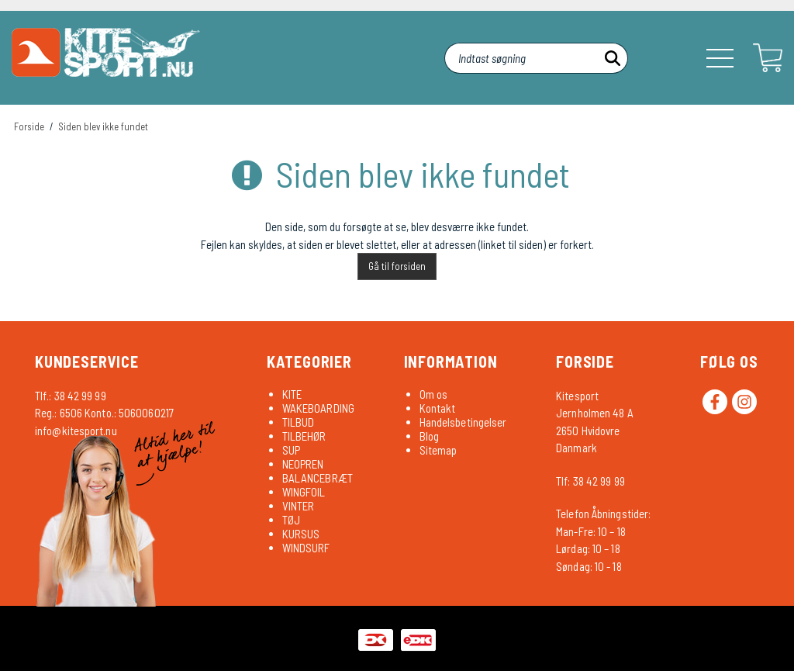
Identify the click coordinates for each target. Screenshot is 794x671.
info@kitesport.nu (76, 431)
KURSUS (301, 534)
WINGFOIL (304, 492)
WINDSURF (306, 548)
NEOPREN (303, 464)
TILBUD (298, 422)
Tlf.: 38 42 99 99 (70, 396)
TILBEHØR (304, 436)
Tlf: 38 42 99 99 (590, 481)
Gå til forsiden (397, 266)
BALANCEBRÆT (317, 478)
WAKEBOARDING (318, 408)
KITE (292, 394)
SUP (291, 450)
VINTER (298, 506)
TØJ (291, 520)
